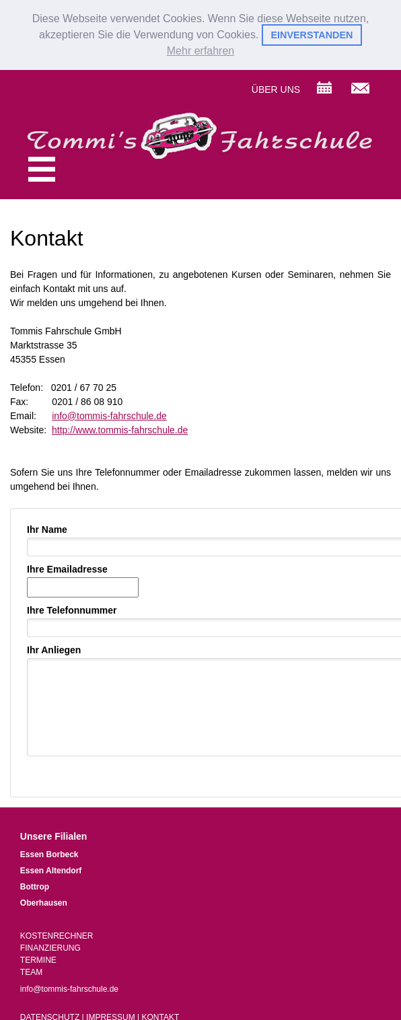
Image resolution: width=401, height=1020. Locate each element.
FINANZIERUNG (50, 946)
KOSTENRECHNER (57, 934)
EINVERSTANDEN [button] (311, 35)
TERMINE (38, 958)
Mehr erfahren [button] (201, 51)
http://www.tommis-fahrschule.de (120, 428)
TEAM (31, 971)
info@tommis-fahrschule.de (109, 414)
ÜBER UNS (276, 88)
